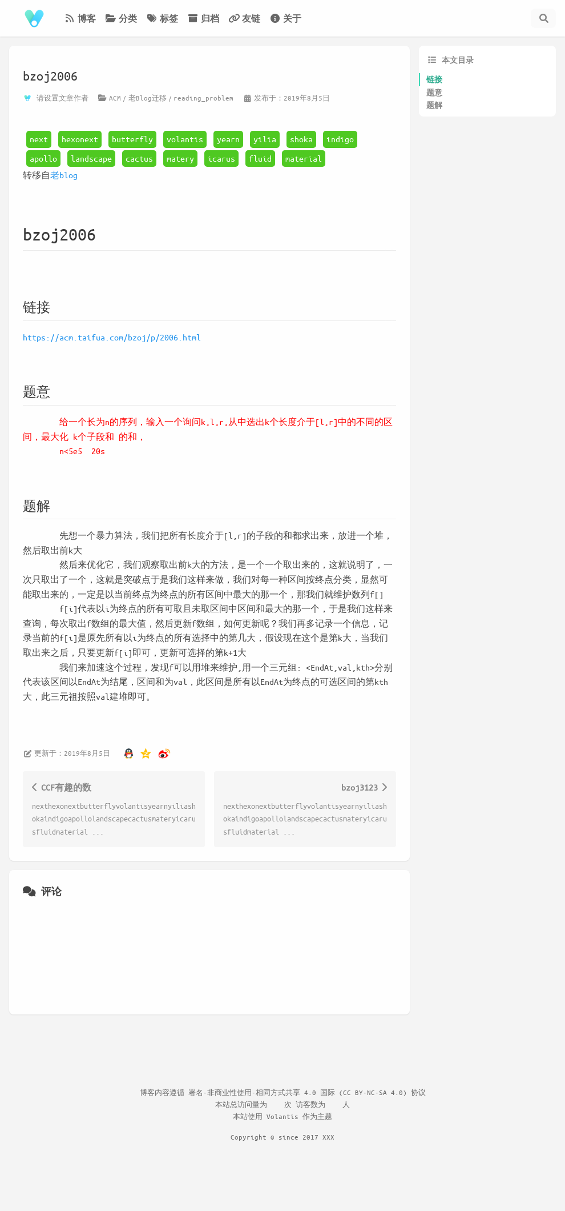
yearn (228, 139)
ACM (115, 97)
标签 (162, 18)
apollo (43, 158)
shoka (301, 139)
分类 (121, 18)
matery (180, 158)
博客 (80, 18)
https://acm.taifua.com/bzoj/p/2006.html (112, 337)
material (303, 158)
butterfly (132, 139)
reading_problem (203, 97)
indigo (340, 139)
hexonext (80, 139)
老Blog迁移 (147, 97)
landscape (91, 158)
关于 (285, 18)
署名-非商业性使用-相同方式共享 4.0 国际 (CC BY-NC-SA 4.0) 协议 (307, 1092)
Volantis (282, 1116)
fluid (260, 158)
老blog (64, 175)
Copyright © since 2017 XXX (282, 1136)
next (39, 139)
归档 (203, 18)
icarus (221, 158)
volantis (185, 139)
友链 (244, 18)
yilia (264, 139)
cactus (139, 158)
